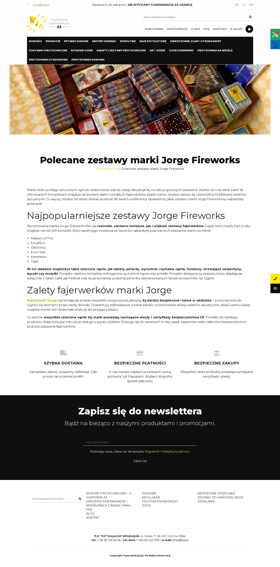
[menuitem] (35, 41)
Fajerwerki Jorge (42, 300)
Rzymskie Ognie (82, 50)
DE (237, 5)
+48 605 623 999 (148, 544)
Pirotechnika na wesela (214, 50)
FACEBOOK (28, 5)
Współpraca (177, 29)
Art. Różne (157, 50)
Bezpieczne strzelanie (216, 493)
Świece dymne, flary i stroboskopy (195, 41)
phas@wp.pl (41, 5)
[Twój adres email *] (140, 442)
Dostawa (149, 493)
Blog (90, 513)
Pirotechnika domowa (87, 59)
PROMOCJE (53, 41)
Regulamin (151, 497)
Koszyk (249, 29)
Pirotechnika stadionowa (48, 59)
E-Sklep (236, 29)
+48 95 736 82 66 (109, 544)
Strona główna (107, 169)
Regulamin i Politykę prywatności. (167, 451)
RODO (146, 505)
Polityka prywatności (160, 501)
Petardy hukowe (76, 41)
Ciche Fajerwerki (181, 50)
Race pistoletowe (153, 41)
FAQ (206, 29)
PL (244, 5)
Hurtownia (154, 29)
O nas (195, 29)
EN (251, 5)
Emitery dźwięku (104, 41)
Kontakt (220, 29)
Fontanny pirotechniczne (48, 50)
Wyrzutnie (128, 41)
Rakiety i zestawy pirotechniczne (121, 50)
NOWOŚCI (35, 41)
